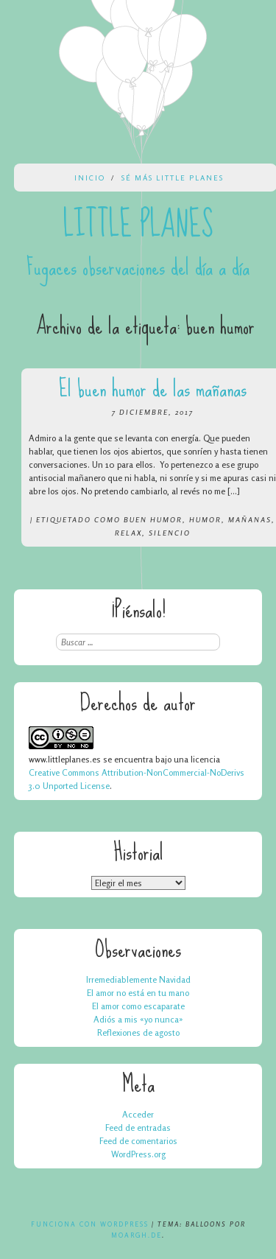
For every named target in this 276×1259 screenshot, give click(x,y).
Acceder (138, 1114)
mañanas (250, 519)
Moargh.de (136, 1235)
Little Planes (138, 224)
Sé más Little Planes (172, 177)
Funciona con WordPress (90, 1224)
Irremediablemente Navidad (138, 979)
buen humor (153, 519)
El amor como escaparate (138, 1005)
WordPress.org (138, 1154)
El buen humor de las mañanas (153, 388)
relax (128, 532)
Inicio (89, 177)
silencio (170, 532)
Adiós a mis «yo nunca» (138, 1019)
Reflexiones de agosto (138, 1032)
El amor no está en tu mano (138, 992)
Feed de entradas (138, 1127)
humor (205, 519)
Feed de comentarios (138, 1140)
